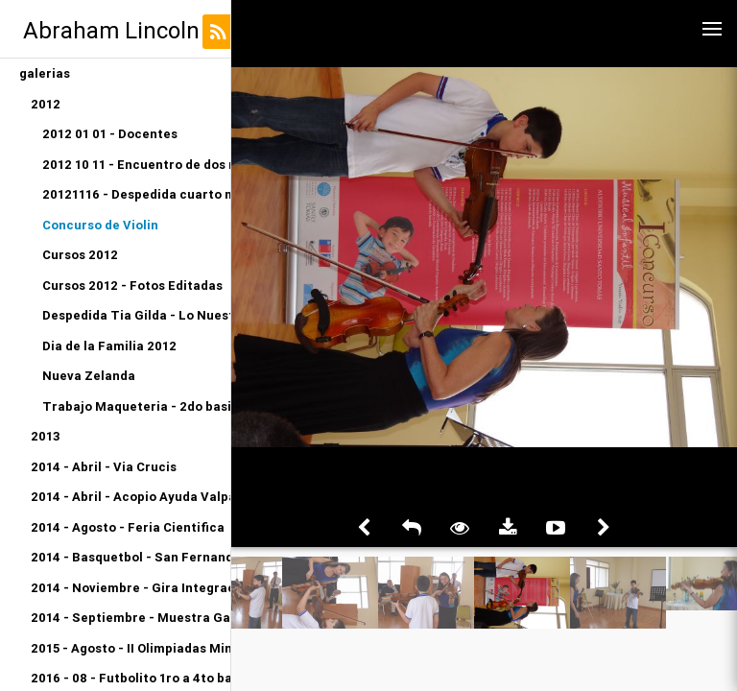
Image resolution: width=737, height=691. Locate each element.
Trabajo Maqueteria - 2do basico (136, 406)
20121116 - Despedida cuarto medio (136, 194)
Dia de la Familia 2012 (109, 346)
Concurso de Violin (100, 225)
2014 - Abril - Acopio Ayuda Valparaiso (130, 496)
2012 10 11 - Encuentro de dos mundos (136, 164)
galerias (44, 73)
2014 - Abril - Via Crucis (104, 467)
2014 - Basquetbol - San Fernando (130, 557)
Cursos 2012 (80, 255)
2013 (45, 436)
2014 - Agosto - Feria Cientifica (128, 527)
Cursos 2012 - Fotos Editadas (132, 285)
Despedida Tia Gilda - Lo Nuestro (136, 315)
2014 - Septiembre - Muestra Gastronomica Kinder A (130, 617)
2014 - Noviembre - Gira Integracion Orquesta (130, 588)
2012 (45, 104)
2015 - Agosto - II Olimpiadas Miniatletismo (130, 648)
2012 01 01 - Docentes (110, 134)
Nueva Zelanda (88, 376)
